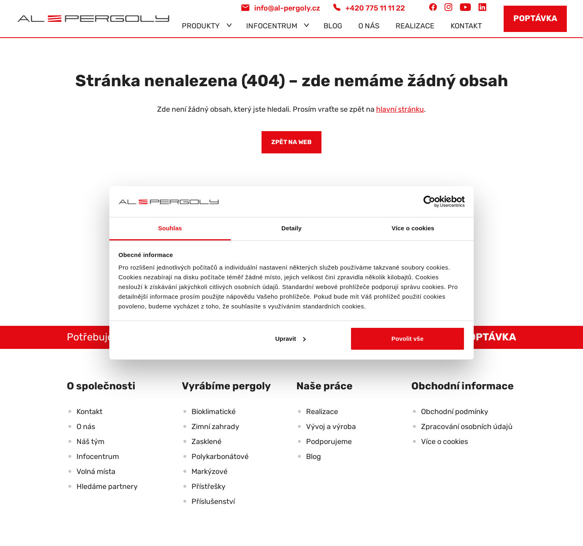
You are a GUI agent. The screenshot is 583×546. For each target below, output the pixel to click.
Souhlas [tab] (170, 228)
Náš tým (90, 441)
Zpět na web (291, 142)
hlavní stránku (400, 109)
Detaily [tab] (291, 228)
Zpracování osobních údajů (467, 426)
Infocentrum (271, 26)
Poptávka (535, 18)
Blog (332, 26)
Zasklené (206, 441)
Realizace (415, 26)
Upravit (290, 338)
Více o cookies (444, 441)
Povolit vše (407, 338)
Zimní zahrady (215, 426)
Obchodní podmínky (454, 411)
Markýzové (209, 471)
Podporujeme (329, 441)
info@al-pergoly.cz (280, 8)
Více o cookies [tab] (413, 228)
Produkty (201, 26)
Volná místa (96, 471)
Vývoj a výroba (331, 426)
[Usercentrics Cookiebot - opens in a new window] (429, 201)
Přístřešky (208, 486)
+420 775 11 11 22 (369, 8)
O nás (368, 26)
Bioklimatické (213, 411)
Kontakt (466, 26)
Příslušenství (213, 501)
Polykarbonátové (220, 456)
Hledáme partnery (107, 486)
